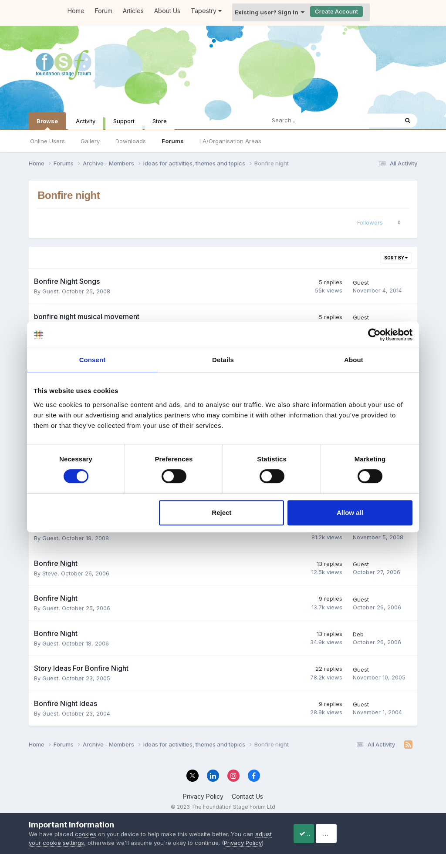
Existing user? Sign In (269, 12)
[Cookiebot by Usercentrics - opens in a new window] (374, 334)
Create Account (336, 11)
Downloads (130, 141)
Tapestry (206, 10)
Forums (173, 141)
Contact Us (247, 796)
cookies (85, 825)
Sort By (396, 257)
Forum (103, 10)
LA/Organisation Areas (230, 141)
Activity (85, 121)
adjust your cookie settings (65, 833)
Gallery (90, 141)
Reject (221, 512)
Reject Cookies (385, 829)
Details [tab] (223, 359)
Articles (133, 10)
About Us (167, 10)
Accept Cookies (315, 829)
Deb (358, 633)
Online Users (47, 141)
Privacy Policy (203, 796)
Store (159, 121)
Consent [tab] (92, 359)
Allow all (350, 512)
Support (124, 121)
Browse (47, 124)
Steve (49, 572)
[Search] (308, 121)
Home (76, 10)
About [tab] (353, 359)
